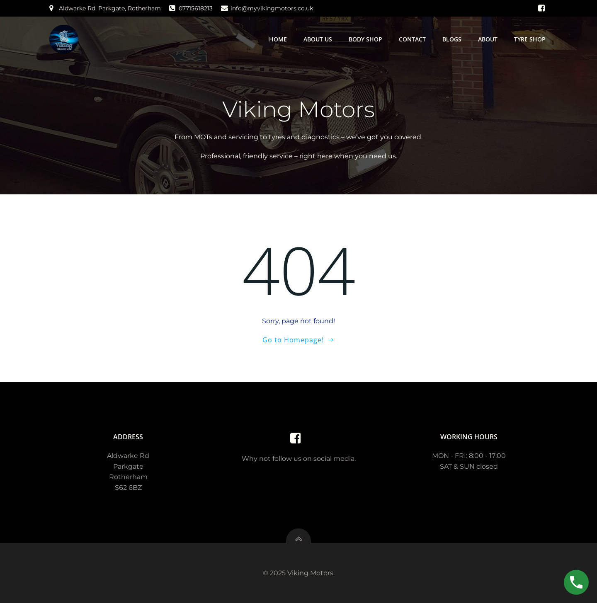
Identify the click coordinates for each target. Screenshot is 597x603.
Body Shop (365, 39)
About (488, 39)
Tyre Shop (530, 39)
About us (317, 39)
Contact (412, 39)
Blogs (451, 39)
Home (278, 39)
